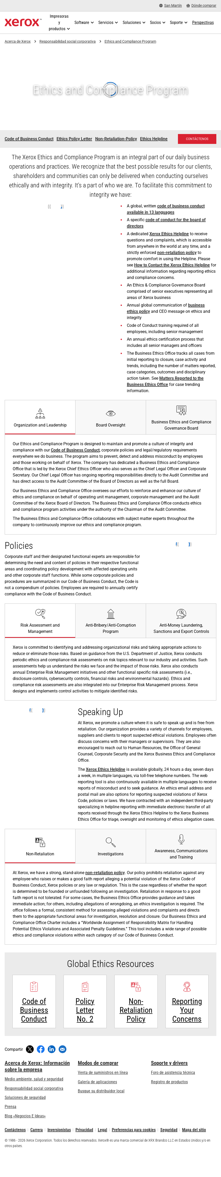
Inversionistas (59, 1147)
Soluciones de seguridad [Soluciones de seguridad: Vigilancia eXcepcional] (25, 1114)
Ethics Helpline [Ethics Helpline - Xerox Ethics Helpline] (154, 138)
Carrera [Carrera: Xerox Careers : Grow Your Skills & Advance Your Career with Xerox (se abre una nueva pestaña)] (36, 1147)
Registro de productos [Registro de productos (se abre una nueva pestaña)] (169, 1099)
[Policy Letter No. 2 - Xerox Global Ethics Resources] (85, 1010)
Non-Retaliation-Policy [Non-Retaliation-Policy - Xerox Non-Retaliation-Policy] (116, 138)
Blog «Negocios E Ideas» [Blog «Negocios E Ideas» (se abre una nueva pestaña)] (25, 1133)
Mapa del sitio (194, 1147)
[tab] (40, 417)
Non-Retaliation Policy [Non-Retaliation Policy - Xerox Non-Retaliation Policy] (136, 1027)
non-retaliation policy (177, 252)
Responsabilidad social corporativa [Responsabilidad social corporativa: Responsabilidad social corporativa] (34, 1105)
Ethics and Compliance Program (130, 41)
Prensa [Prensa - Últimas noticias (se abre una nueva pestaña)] (10, 1123)
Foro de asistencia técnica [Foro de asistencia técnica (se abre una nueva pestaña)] (173, 1089)
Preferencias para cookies (134, 1147)
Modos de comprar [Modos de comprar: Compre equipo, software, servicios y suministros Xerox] (98, 1080)
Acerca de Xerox (18, 41)
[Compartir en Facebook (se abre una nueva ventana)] (40, 1066)
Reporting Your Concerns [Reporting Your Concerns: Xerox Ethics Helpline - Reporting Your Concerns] (187, 1027)
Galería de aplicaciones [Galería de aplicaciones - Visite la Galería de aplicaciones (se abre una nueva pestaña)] (97, 1099)
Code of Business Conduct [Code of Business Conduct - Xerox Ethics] (29, 138)
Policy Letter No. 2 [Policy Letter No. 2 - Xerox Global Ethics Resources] (84, 1027)
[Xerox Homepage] (23, 22)
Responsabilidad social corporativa (67, 41)
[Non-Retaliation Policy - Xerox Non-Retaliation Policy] (136, 1010)
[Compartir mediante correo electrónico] (62, 1066)
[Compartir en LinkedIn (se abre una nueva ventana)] (51, 1066)
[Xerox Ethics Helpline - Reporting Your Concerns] (187, 1010)
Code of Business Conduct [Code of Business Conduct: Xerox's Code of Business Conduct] (75, 450)
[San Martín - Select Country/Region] (170, 5)
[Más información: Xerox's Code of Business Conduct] (34, 1010)
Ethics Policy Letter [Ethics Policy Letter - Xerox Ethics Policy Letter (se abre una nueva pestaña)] (74, 138)
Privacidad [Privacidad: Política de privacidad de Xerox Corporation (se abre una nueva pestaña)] (84, 1147)
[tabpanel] (110, 669)
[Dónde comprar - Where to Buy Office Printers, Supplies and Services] (201, 5)
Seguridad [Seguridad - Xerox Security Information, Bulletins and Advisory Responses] (168, 1147)
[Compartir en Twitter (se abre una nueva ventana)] (29, 1066)
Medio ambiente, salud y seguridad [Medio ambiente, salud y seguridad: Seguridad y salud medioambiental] (34, 1096)
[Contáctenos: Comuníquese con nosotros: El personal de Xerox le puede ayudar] (197, 139)
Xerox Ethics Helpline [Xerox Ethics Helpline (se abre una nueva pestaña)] (169, 233)
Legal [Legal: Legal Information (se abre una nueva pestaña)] (102, 1147)
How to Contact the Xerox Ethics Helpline (172, 265)
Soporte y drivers (169, 1080)
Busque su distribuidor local (101, 1108)
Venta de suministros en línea (103, 1089)
